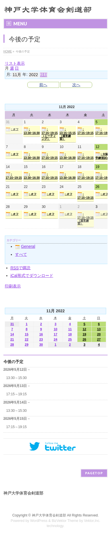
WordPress (39, 521)
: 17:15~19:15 (85, 131)
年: (25, 74)
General (25, 246)
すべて (21, 254)
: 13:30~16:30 (32, 131)
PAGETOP (94, 473)
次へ (76, 84)
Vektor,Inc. (92, 521)
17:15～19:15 (16, 394)
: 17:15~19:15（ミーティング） (50, 133)
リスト (15, 63)
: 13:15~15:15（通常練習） (67, 133)
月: (8, 74)
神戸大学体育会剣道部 (49, 515)
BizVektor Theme (65, 521)
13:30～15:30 (16, 378)
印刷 (13, 286)
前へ (43, 84)
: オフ (12, 129)
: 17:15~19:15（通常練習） (85, 218)
